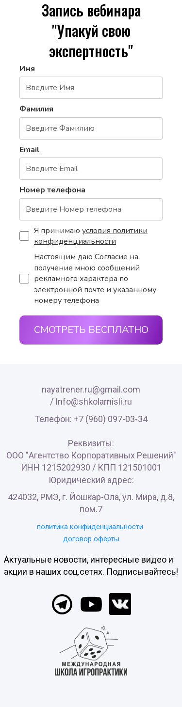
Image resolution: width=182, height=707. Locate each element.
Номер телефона (52, 190)
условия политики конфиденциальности (91, 236)
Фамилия (36, 109)
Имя (27, 68)
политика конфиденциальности (90, 526)
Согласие (112, 256)
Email (29, 149)
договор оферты (91, 538)
